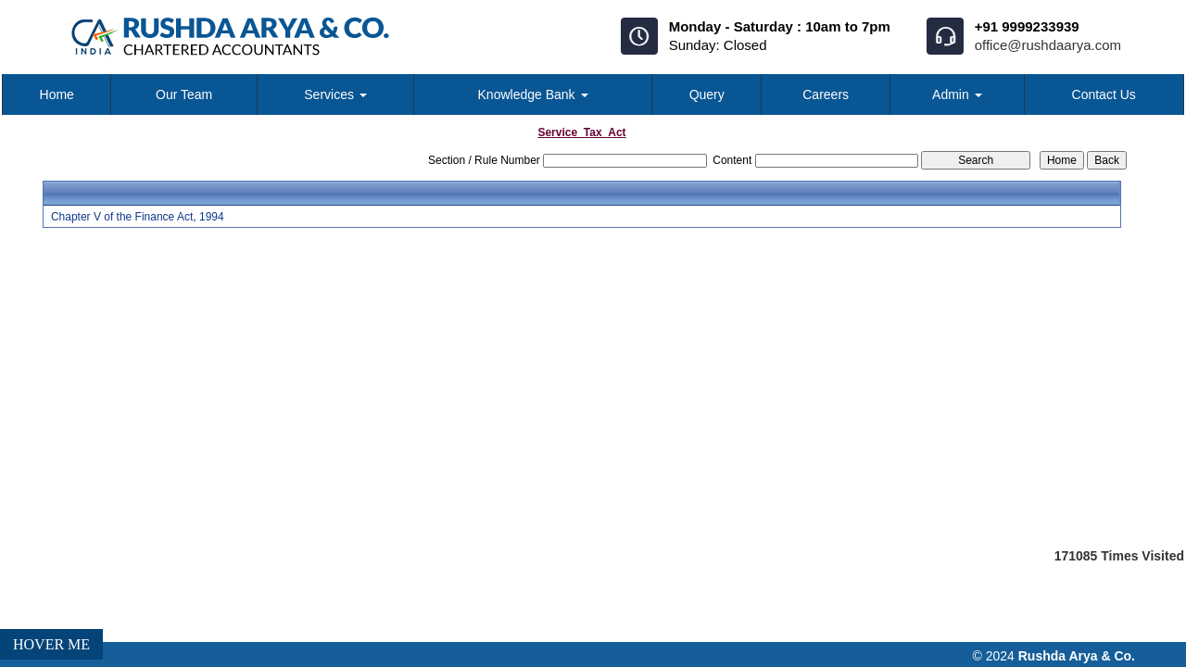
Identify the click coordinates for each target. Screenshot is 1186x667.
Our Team (184, 94)
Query (707, 94)
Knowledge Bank (533, 94)
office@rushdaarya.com (1048, 45)
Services (335, 94)
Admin (957, 94)
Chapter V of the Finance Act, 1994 (137, 216)
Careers (825, 94)
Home (57, 94)
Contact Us (1104, 94)
